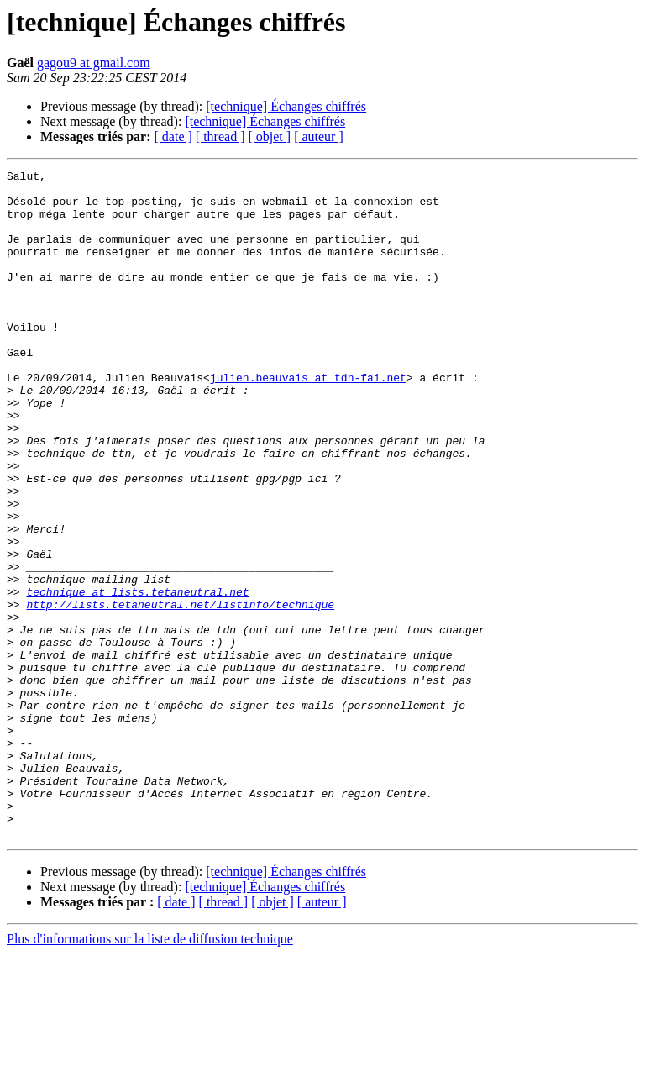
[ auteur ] (318, 136)
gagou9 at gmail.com (93, 62)
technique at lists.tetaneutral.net (137, 677)
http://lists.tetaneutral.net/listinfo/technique (180, 692)
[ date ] (173, 136)
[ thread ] (220, 136)
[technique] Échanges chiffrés (286, 106)
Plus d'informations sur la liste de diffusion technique (150, 1072)
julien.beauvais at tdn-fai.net (308, 420)
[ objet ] (269, 136)
